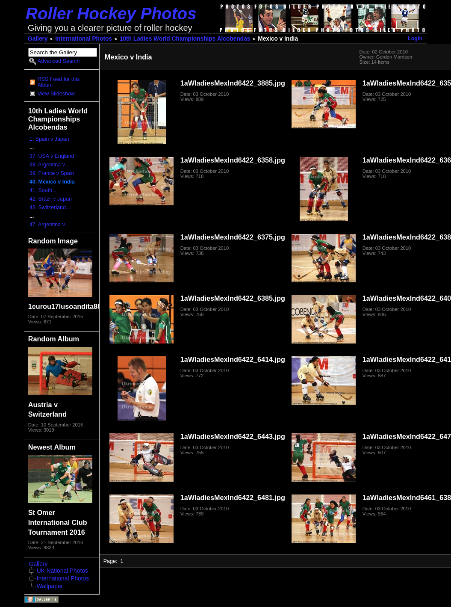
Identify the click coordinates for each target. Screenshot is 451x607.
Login (415, 38)
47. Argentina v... (49, 225)
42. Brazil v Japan (50, 199)
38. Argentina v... (49, 165)
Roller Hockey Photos (111, 13)
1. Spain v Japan (49, 139)
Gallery (38, 39)
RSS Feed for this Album (59, 82)
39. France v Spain (51, 173)
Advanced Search (59, 61)
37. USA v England (51, 156)
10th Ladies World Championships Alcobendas (185, 39)
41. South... (43, 190)
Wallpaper (50, 586)
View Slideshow (56, 94)
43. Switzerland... (50, 207)
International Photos (83, 39)
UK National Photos (62, 571)
